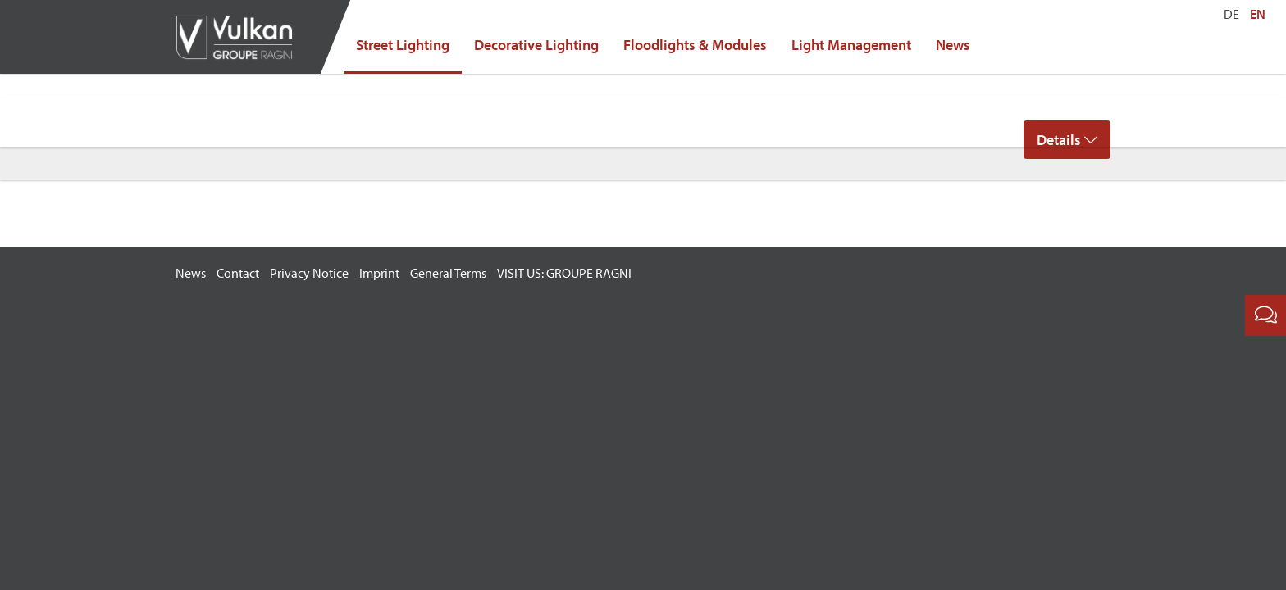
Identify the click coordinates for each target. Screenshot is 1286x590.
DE (1231, 14)
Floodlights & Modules (695, 44)
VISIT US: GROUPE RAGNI (564, 273)
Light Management (851, 44)
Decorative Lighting (536, 44)
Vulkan (241, 37)
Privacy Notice (309, 273)
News (953, 44)
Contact (238, 273)
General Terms (448, 273)
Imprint (379, 273)
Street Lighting (402, 44)
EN (1257, 14)
